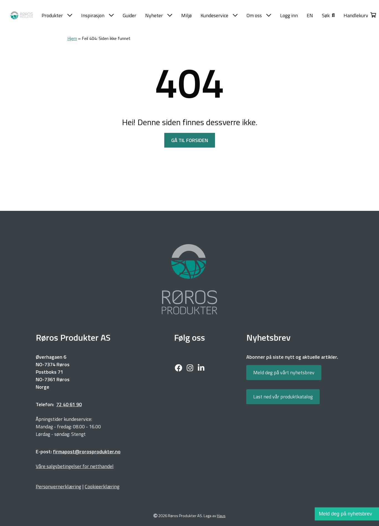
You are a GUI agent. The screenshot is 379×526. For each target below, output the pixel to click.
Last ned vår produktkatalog (283, 396)
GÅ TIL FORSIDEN (189, 140)
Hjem (72, 38)
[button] (328, 15)
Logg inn (289, 15)
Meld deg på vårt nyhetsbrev (283, 372)
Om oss (259, 15)
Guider (129, 15)
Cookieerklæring (102, 486)
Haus (221, 516)
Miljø (186, 15)
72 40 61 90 (69, 404)
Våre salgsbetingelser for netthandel (75, 466)
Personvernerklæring (58, 486)
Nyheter (158, 15)
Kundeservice (219, 15)
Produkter (57, 15)
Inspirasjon (97, 15)
